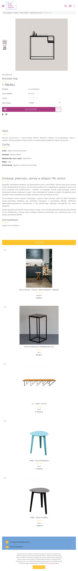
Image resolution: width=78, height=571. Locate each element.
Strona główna (7, 13)
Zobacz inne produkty (11, 226)
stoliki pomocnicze (36, 13)
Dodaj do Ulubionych (58, 109)
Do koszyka (31, 109)
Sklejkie (39, 295)
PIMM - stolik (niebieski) (39, 461)
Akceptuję (39, 567)
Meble (16, 13)
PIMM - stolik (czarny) (39, 518)
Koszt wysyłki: (7, 94)
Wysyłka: (5, 89)
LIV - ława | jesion (39, 404)
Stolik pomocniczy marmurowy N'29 (39, 347)
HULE (39, 409)
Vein (39, 352)
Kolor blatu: (6, 103)
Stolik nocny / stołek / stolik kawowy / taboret (39, 290)
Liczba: (4, 98)
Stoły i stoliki (24, 13)
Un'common (7, 75)
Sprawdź (31, 94)
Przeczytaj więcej (53, 563)
